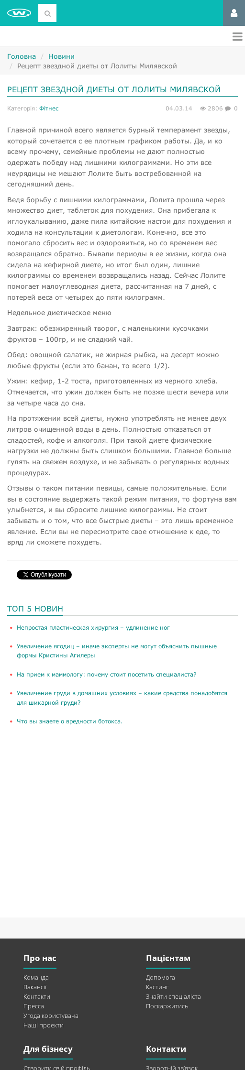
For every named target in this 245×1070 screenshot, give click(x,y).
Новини (61, 56)
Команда (36, 977)
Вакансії (34, 987)
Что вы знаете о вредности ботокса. (69, 721)
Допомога (160, 977)
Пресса (33, 1006)
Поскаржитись (167, 1006)
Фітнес (48, 108)
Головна (21, 56)
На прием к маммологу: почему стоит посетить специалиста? (107, 674)
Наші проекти (43, 1025)
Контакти (36, 996)
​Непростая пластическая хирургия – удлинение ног (93, 627)
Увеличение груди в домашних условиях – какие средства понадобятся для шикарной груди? (122, 697)
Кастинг (157, 987)
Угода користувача (50, 1015)
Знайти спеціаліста (173, 996)
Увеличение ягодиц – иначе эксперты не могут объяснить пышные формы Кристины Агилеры (117, 651)
